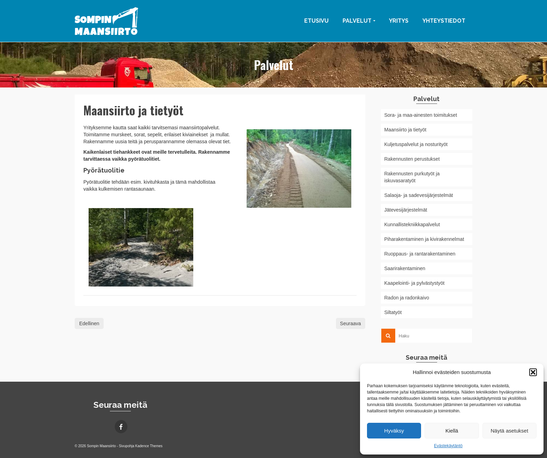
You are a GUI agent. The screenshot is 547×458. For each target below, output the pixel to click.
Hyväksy (394, 431)
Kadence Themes (149, 446)
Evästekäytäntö (448, 445)
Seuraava (350, 323)
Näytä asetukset (510, 431)
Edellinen (89, 323)
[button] (533, 372)
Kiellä (451, 431)
